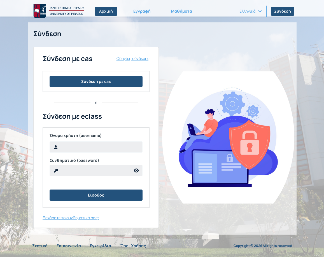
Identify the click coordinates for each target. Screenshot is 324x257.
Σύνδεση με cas (96, 81)
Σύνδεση (282, 11)
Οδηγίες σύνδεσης (133, 58)
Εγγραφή (142, 11)
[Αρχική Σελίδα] (58, 11)
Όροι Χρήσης (133, 245)
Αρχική (106, 11)
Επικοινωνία (69, 245)
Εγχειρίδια (100, 245)
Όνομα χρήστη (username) (76, 135)
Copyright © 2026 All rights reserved (263, 246)
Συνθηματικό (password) (74, 160)
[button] (250, 11)
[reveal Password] (90, 170)
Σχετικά (40, 245)
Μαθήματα (181, 11)
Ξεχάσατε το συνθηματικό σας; (71, 217)
